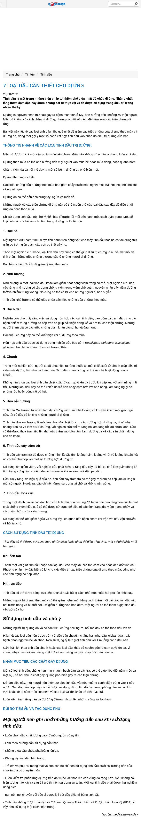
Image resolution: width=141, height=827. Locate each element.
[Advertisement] (70, 39)
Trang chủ (12, 74)
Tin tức (29, 74)
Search (136, 3)
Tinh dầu (46, 74)
